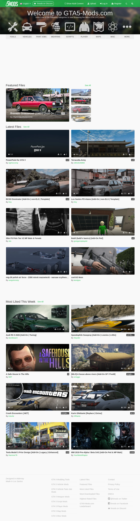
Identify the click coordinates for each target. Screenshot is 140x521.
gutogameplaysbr (81, 241)
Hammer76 (12, 455)
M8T (10, 377)
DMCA (111, 494)
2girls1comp (13, 163)
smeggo (77, 377)
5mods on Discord (117, 508)
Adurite (11, 416)
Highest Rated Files (88, 499)
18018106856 (79, 163)
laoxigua (77, 280)
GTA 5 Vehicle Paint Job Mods (61, 490)
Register (116, 3)
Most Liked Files (87, 489)
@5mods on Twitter (117, 499)
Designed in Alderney (15, 478)
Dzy (9, 202)
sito (9, 241)
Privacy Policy (114, 484)
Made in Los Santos (14, 481)
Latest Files (85, 479)
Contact (111, 479)
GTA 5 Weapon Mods (60, 497)
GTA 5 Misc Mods (58, 516)
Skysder (77, 338)
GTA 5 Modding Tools (60, 479)
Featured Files (86, 484)
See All (88, 85)
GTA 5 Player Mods (59, 506)
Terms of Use (113, 489)
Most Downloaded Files (90, 494)
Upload (92, 3)
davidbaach (13, 338)
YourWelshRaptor (81, 455)
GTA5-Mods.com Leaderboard (87, 504)
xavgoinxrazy (13, 280)
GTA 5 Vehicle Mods (60, 484)
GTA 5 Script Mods (59, 501)
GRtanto (77, 416)
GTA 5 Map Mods (58, 511)
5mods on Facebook (118, 503)
